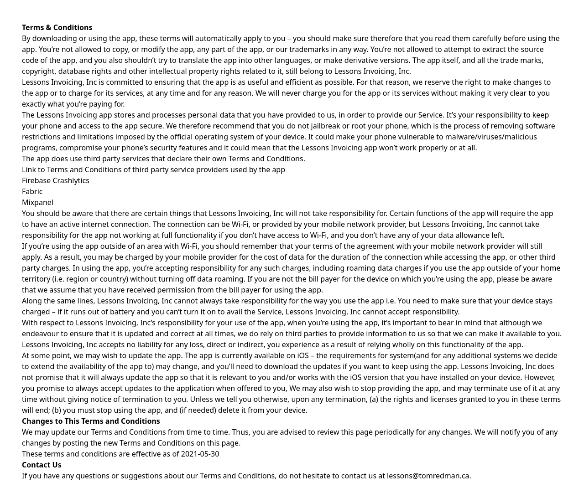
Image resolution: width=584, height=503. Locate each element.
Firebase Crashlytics (55, 180)
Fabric (32, 191)
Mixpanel (37, 202)
